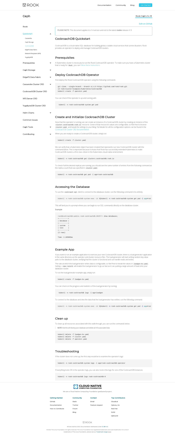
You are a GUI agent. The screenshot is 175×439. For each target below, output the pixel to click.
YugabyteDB (29, 57)
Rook (25, 27)
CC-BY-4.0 (105, 426)
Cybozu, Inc (115, 405)
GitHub (52, 401)
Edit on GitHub (145, 24)
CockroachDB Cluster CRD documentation (72, 129)
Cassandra (28, 38)
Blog (132, 5)
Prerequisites (29, 63)
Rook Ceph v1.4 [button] (142, 16)
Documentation (56, 405)
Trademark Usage (102, 432)
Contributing (28, 134)
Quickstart (27, 34)
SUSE (113, 412)
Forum (75, 408)
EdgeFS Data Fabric (31, 50)
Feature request (96, 405)
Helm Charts (28, 113)
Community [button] (121, 5)
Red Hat (114, 408)
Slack (75, 401)
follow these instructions (90, 65)
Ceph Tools (28, 127)
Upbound (114, 416)
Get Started (146, 5)
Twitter (75, 405)
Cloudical (114, 401)
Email (92, 401)
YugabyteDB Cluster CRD (34, 106)
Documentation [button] (104, 5)
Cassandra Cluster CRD (33, 84)
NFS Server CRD (30, 99)
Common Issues (30, 120)
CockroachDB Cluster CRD (35, 91)
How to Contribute (57, 408)
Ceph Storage (29, 42)
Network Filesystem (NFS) (33, 53)
